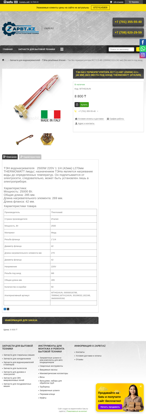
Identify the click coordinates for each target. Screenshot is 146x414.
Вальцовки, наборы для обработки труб (51, 382)
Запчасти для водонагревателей (25, 60)
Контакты (80, 352)
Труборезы (45, 387)
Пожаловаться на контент (77, 411)
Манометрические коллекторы (54, 373)
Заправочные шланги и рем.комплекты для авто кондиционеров (51, 360)
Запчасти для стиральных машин (19, 355)
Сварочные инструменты (51, 366)
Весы (42, 377)
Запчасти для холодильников (17, 358)
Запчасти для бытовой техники (36, 49)
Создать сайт (24, 2)
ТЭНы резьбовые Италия (53, 60)
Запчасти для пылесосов (15, 368)
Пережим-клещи (47, 394)
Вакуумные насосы (48, 370)
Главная (8, 49)
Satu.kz (85, 409)
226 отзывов (118, 2)
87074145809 (100, 7)
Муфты (43, 398)
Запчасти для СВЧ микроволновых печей (14, 379)
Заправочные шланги (50, 390)
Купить (84, 104)
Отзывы (79, 359)
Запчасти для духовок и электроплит (15, 373)
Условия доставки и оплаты (88, 356)
